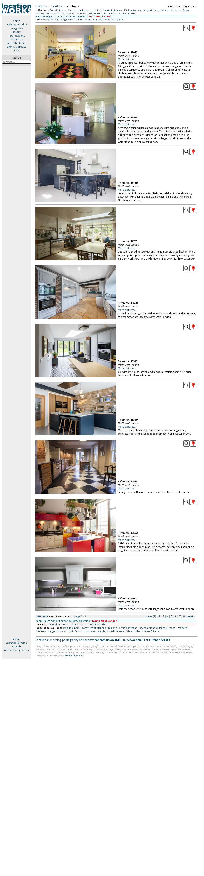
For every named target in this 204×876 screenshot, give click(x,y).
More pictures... (127, 59)
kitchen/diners (150, 631)
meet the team (16, 43)
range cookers (56, 631)
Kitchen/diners (127, 13)
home (16, 21)
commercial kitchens (94, 628)
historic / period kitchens (122, 628)
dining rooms (78, 624)
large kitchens (167, 628)
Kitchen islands (132, 10)
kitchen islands (148, 628)
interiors (56, 6)
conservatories (97, 624)
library (17, 32)
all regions (48, 16)
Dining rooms (83, 19)
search (16, 646)
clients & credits (16, 46)
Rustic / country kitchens (60, 13)
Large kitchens (151, 10)
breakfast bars (70, 628)
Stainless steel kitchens (89, 13)
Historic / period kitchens (108, 10)
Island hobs (110, 13)
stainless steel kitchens (111, 631)
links (16, 50)
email (139, 640)
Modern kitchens (171, 10)
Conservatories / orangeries (108, 19)
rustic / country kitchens (81, 631)
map (37, 16)
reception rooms (58, 624)
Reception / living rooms (60, 19)
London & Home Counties (71, 16)
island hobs (133, 631)
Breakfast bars (57, 10)
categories (16, 28)
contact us (16, 39)
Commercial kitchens (79, 10)
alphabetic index (16, 24)
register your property (16, 649)
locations (41, 6)
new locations (16, 35)
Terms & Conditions (73, 655)
